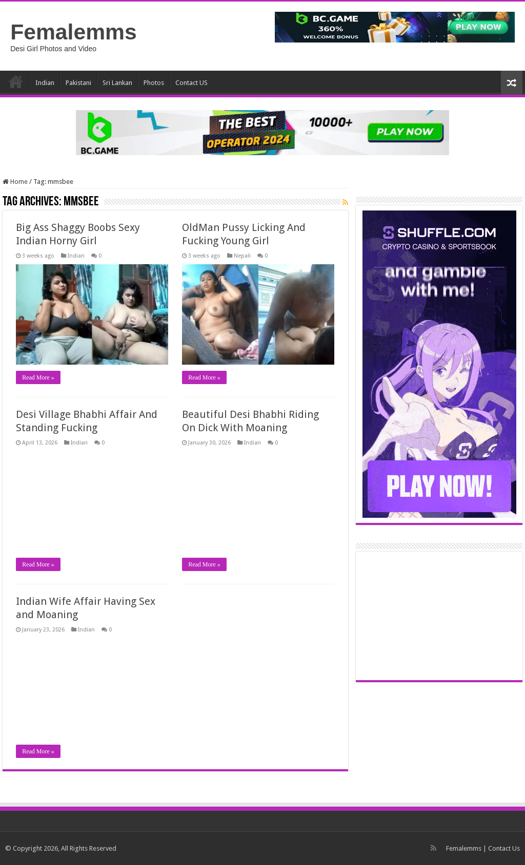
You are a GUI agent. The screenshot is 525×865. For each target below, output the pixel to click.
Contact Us (504, 848)
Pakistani (78, 83)
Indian (44, 83)
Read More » (38, 377)
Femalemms (73, 31)
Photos (154, 83)
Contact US (191, 83)
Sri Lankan (117, 83)
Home (16, 81)
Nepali (242, 255)
